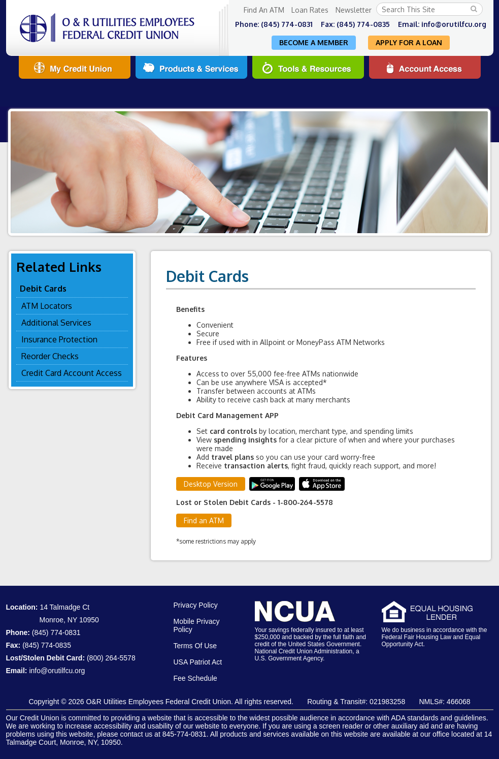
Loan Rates (309, 10)
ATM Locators (46, 306)
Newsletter (354, 10)
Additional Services (56, 323)
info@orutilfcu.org (453, 24)
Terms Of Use (195, 646)
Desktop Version (211, 484)
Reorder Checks (50, 356)
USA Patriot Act (198, 662)
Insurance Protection (59, 339)
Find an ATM (204, 520)
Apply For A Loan (409, 42)
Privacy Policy (196, 605)
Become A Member (313, 42)
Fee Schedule (195, 678)
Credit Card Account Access (71, 373)
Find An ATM (264, 10)
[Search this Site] (429, 9)
